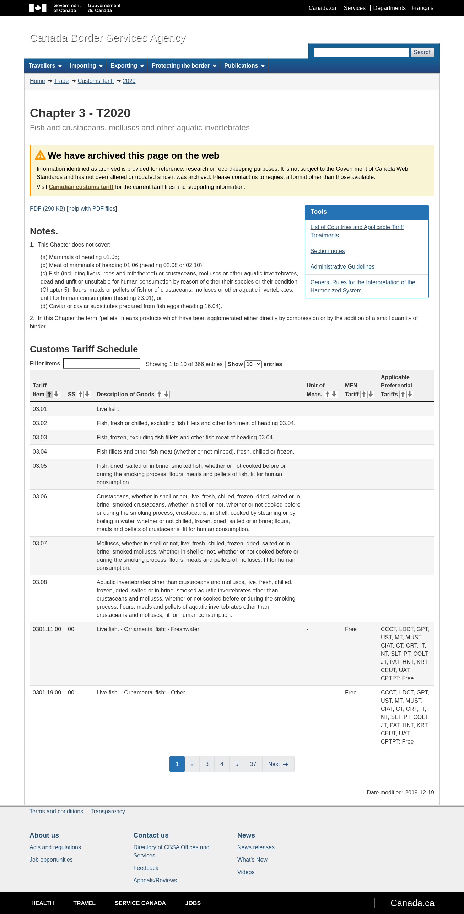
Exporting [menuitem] (127, 66)
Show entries (255, 364)
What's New (252, 860)
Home (37, 81)
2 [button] (195, 763)
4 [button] (225, 763)
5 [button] (239, 763)
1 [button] (180, 763)
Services (355, 8)
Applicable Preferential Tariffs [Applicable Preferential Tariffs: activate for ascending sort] (397, 385)
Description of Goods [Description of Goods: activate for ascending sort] (133, 394)
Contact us (151, 835)
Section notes (328, 251)
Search (423, 52)
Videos (246, 872)
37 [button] (256, 763)
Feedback (146, 868)
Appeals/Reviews (155, 880)
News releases (256, 847)
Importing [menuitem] (86, 66)
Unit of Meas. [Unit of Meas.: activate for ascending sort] (322, 389)
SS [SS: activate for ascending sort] (79, 394)
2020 (129, 81)
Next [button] (274, 764)
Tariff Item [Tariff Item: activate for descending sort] (46, 389)
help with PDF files (91, 209)
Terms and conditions (56, 811)
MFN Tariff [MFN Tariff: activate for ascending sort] (359, 389)
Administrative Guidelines (343, 267)
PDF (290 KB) (47, 209)
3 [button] (210, 763)
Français (422, 8)
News (246, 835)
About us (44, 835)
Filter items (85, 363)
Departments (389, 8)
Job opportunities (51, 860)
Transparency (108, 811)
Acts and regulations (55, 847)
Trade (61, 81)
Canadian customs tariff (81, 187)
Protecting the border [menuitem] (184, 66)
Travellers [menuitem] (45, 66)
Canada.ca (322, 8)
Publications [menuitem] (244, 66)
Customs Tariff (96, 81)
